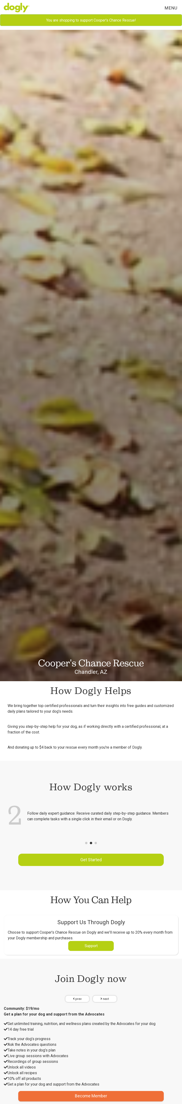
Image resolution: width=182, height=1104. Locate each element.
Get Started (91, 859)
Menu (170, 7)
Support (91, 946)
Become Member (91, 1096)
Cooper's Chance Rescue (91, 663)
